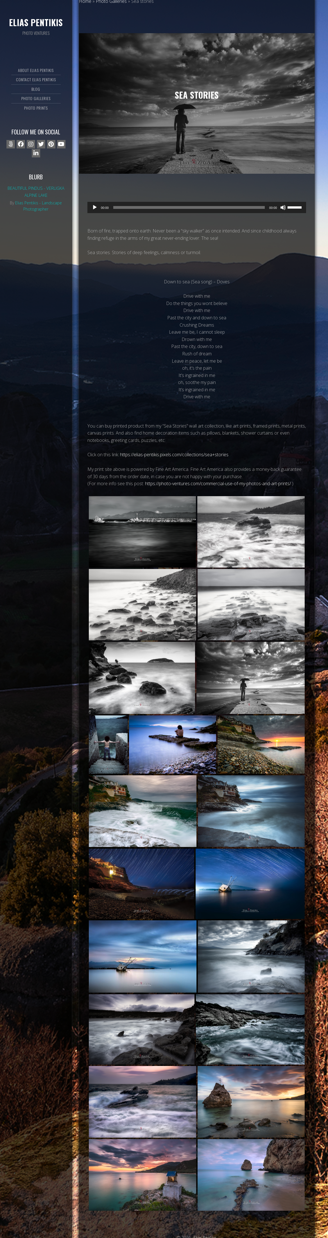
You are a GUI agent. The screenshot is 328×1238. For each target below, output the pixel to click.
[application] (196, 207)
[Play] (95, 207)
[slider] (189, 207)
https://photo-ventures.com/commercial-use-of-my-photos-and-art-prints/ (218, 483)
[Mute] (283, 207)
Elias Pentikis (36, 22)
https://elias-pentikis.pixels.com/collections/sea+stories (174, 454)
